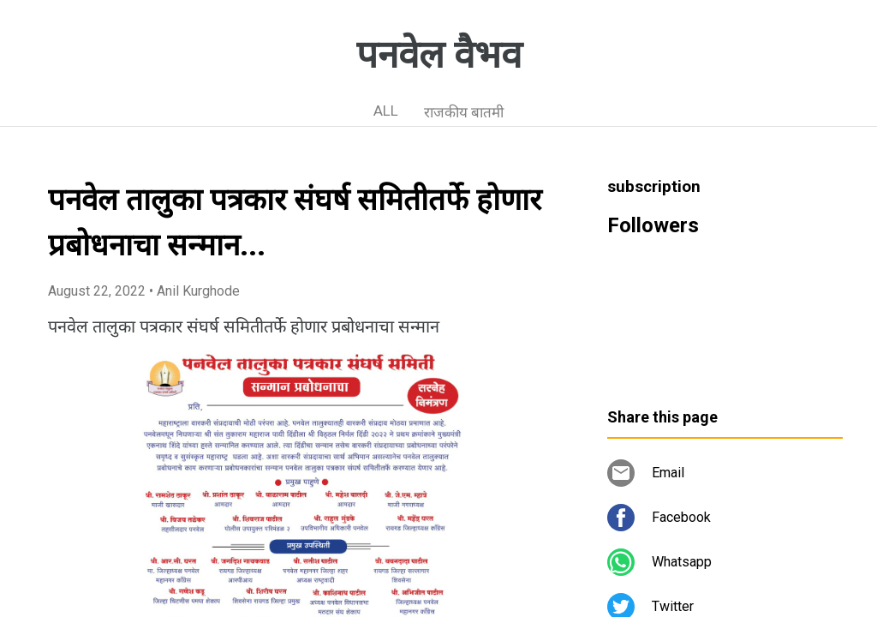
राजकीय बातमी (464, 112)
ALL (385, 110)
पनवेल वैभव (439, 55)
